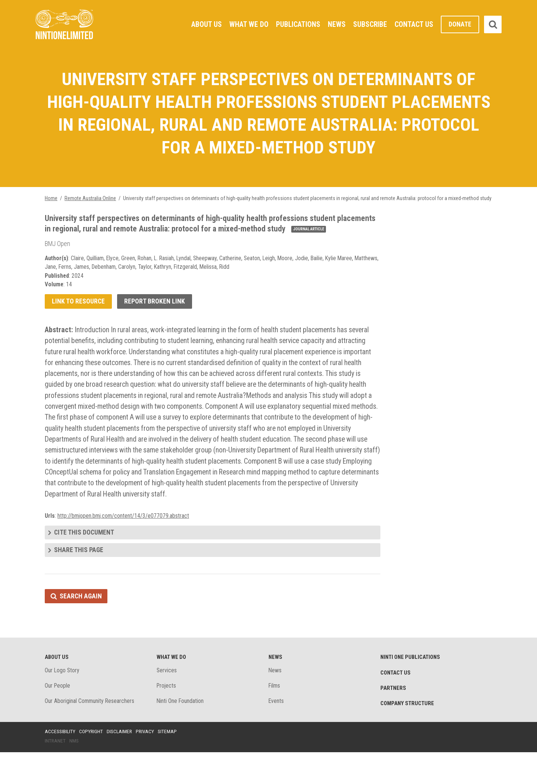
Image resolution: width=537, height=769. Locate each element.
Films (274, 702)
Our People (58, 702)
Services (167, 686)
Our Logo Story (62, 686)
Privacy (147, 748)
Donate (460, 24)
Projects (167, 702)
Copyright (92, 748)
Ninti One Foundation (180, 717)
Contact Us (414, 24)
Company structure (408, 720)
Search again (81, 612)
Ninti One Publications (411, 673)
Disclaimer (121, 748)
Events (276, 717)
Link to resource (78, 312)
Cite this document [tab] (84, 547)
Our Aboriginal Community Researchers (90, 717)
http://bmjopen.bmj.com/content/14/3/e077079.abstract (124, 530)
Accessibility (60, 748)
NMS (74, 757)
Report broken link (155, 312)
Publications (297, 24)
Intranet (55, 757)
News (336, 24)
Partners (393, 704)
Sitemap (169, 748)
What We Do (247, 24)
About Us (205, 24)
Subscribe (370, 24)
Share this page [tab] (79, 565)
